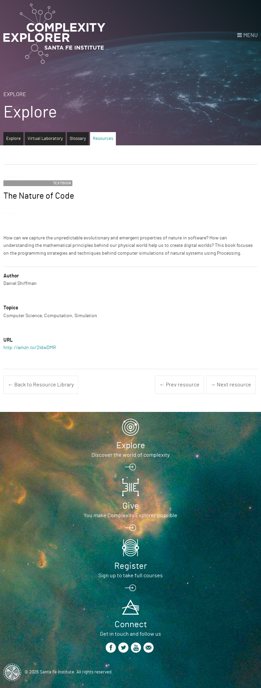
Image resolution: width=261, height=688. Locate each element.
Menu (250, 35)
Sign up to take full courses (130, 575)
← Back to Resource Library (41, 384)
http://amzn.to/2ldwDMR (29, 347)
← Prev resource (179, 384)
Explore (14, 94)
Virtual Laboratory (45, 139)
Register (130, 566)
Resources (103, 139)
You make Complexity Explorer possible (130, 515)
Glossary (78, 139)
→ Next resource (230, 384)
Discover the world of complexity (130, 455)
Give (130, 506)
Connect (131, 624)
